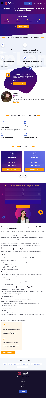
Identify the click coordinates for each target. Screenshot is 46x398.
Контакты (23, 386)
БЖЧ (5, 364)
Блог (23, 384)
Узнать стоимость (23, 26)
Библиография (26, 364)
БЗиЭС (10, 364)
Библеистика (17, 364)
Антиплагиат (23, 381)
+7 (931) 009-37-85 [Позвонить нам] (39, 3)
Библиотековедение (36, 364)
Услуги (23, 379)
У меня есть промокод (23, 201)
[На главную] (9, 3)
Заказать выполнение (11, 169)
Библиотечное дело (22, 366)
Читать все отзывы (19, 83)
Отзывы (23, 388)
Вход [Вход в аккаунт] (28, 3)
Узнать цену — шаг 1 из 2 (23, 206)
